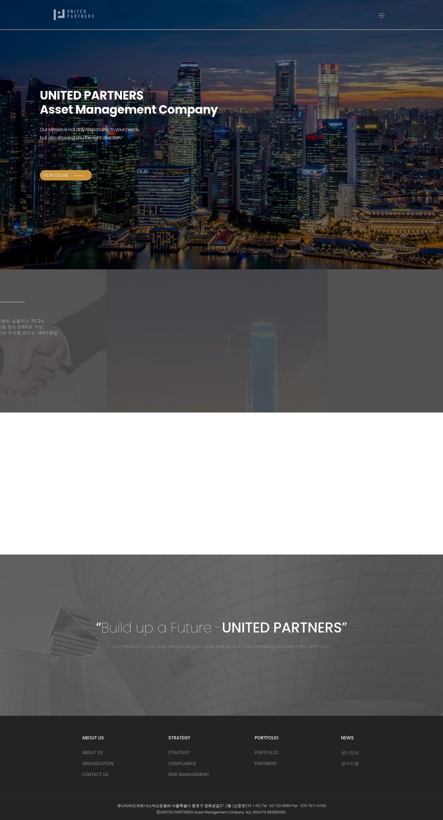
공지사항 (350, 763)
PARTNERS (265, 763)
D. (285, 812)
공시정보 (350, 752)
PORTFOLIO (266, 752)
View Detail (63, 175)
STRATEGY (179, 752)
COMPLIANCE (182, 763)
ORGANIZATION (97, 763)
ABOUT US (92, 752)
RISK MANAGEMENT (189, 774)
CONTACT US (95, 774)
